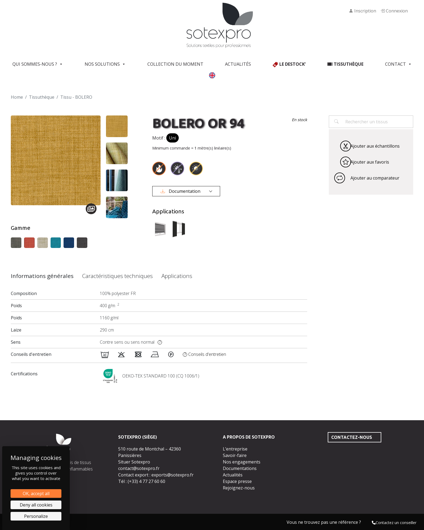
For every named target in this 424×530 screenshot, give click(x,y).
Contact (398, 64)
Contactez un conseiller (394, 522)
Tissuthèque (41, 97)
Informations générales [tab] (42, 276)
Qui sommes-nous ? (37, 64)
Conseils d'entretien (204, 354)
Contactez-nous (351, 437)
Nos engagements (241, 462)
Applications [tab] (176, 276)
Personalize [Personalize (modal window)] (36, 516)
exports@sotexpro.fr (172, 475)
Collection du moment (175, 64)
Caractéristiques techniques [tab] (117, 276)
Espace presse (237, 481)
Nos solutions (105, 64)
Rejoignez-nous (239, 488)
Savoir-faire (235, 455)
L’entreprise (235, 449)
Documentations (240, 468)
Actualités (238, 64)
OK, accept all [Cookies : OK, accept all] (36, 493)
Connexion (394, 11)
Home (17, 97)
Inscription (362, 11)
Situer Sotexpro (134, 462)
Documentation (181, 191)
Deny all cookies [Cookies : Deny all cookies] (36, 505)
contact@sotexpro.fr (139, 468)
